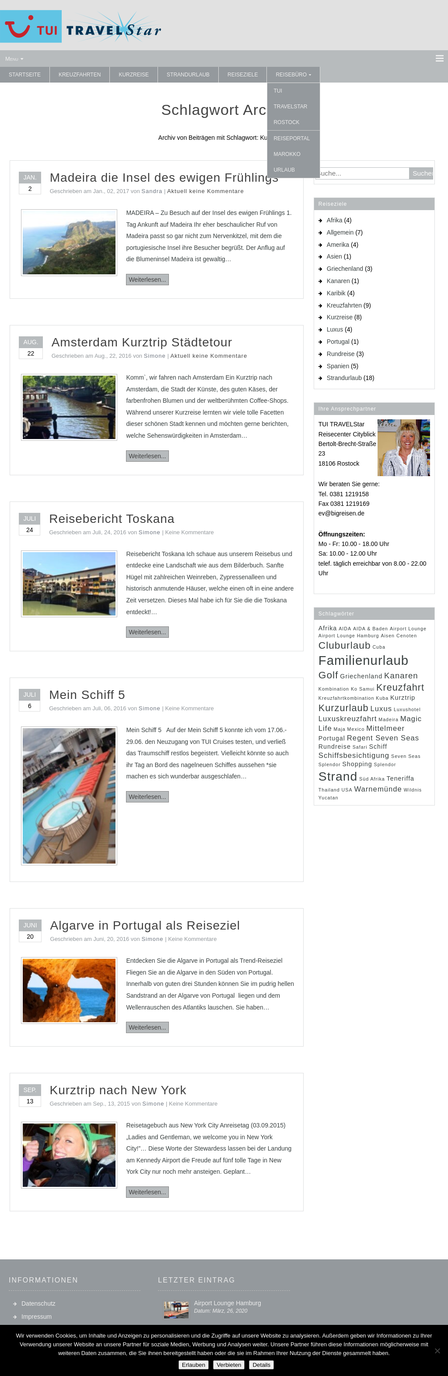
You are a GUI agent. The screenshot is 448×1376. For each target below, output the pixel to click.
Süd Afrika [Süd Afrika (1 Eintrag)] (372, 778)
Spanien (338, 366)
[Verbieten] (437, 1350)
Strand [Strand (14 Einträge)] (337, 776)
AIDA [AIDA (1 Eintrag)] (345, 628)
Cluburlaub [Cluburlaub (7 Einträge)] (344, 645)
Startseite (25, 75)
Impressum (36, 1316)
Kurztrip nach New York (118, 1090)
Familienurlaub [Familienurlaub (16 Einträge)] (363, 660)
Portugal (338, 341)
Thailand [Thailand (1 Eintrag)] (329, 789)
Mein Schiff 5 (87, 695)
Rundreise (341, 353)
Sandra (151, 191)
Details (261, 1365)
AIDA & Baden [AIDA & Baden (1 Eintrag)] (370, 628)
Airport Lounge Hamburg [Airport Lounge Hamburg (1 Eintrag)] (348, 635)
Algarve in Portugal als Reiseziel (145, 925)
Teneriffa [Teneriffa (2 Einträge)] (400, 778)
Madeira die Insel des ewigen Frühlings (164, 177)
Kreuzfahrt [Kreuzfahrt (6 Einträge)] (400, 687)
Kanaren (338, 280)
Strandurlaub (188, 75)
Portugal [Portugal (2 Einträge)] (331, 738)
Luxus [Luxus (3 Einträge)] (381, 709)
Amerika (338, 244)
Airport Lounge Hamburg (227, 1303)
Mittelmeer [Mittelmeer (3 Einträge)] (385, 728)
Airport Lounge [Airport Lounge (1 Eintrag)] (408, 628)
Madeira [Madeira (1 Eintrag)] (388, 719)
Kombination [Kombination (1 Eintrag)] (333, 688)
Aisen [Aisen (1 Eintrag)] (388, 635)
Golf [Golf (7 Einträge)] (328, 675)
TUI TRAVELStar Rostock (290, 106)
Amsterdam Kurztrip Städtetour (142, 342)
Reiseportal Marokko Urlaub (291, 154)
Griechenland (345, 268)
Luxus (335, 329)
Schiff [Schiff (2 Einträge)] (378, 746)
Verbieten (229, 1365)
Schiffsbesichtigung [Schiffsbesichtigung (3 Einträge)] (353, 755)
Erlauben (193, 1365)
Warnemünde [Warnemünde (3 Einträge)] (378, 789)
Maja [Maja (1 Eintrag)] (340, 729)
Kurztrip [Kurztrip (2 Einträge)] (402, 697)
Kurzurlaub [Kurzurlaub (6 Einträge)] (343, 707)
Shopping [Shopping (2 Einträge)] (357, 764)
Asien (334, 256)
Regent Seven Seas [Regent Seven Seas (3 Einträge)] (383, 738)
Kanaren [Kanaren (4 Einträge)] (401, 675)
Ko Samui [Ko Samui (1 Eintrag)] (362, 688)
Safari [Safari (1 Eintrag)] (360, 747)
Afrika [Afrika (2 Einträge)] (327, 628)
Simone (155, 356)
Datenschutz (38, 1303)
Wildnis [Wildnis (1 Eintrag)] (413, 789)
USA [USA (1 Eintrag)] (347, 789)
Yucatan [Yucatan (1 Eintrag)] (328, 797)
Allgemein (340, 232)
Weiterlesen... (147, 279)
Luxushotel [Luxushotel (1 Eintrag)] (407, 709)
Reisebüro (291, 75)
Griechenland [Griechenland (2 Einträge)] (361, 676)
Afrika (335, 220)
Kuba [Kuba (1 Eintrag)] (382, 698)
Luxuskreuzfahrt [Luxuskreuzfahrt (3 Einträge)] (347, 719)
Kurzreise (134, 75)
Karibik (336, 293)
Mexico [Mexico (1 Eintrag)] (356, 729)
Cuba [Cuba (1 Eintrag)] (378, 647)
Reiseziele (243, 75)
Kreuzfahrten (80, 75)
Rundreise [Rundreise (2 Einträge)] (334, 746)
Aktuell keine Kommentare (205, 191)
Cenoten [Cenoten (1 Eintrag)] (406, 635)
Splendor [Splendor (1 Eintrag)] (385, 764)
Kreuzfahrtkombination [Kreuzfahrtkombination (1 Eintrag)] (346, 698)
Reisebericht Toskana (112, 519)
